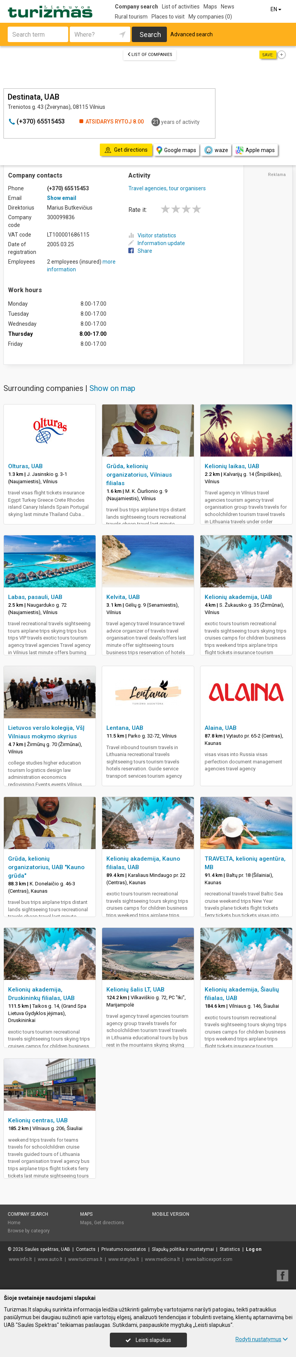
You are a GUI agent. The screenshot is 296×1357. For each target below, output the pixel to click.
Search (150, 34)
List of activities (181, 6)
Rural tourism (131, 17)
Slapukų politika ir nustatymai (183, 1249)
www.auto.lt (50, 1259)
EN (277, 9)
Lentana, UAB (124, 727)
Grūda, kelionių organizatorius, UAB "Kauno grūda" (46, 867)
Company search (136, 6)
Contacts (86, 1249)
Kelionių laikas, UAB (232, 466)
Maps (210, 6)
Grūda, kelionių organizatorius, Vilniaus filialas (139, 475)
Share (140, 251)
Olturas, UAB (25, 466)
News (227, 6)
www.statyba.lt (123, 1259)
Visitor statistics (152, 235)
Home (14, 1222)
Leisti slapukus (148, 1340)
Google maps (176, 150)
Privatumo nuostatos (123, 1249)
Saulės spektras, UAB (47, 1249)
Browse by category (29, 1230)
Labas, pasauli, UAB (35, 597)
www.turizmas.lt (85, 1259)
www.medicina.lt (162, 1259)
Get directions (109, 1222)
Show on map (112, 388)
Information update (156, 243)
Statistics (230, 1249)
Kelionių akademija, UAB (238, 597)
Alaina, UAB (221, 727)
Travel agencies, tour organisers (167, 188)
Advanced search (191, 34)
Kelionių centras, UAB (38, 1120)
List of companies (149, 54)
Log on (253, 1249)
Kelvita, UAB (123, 597)
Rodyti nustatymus (261, 1339)
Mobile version (170, 1214)
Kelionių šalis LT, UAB (135, 989)
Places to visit (168, 17)
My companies (210, 17)
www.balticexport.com (209, 1259)
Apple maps (255, 150)
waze (216, 150)
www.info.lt (20, 1259)
